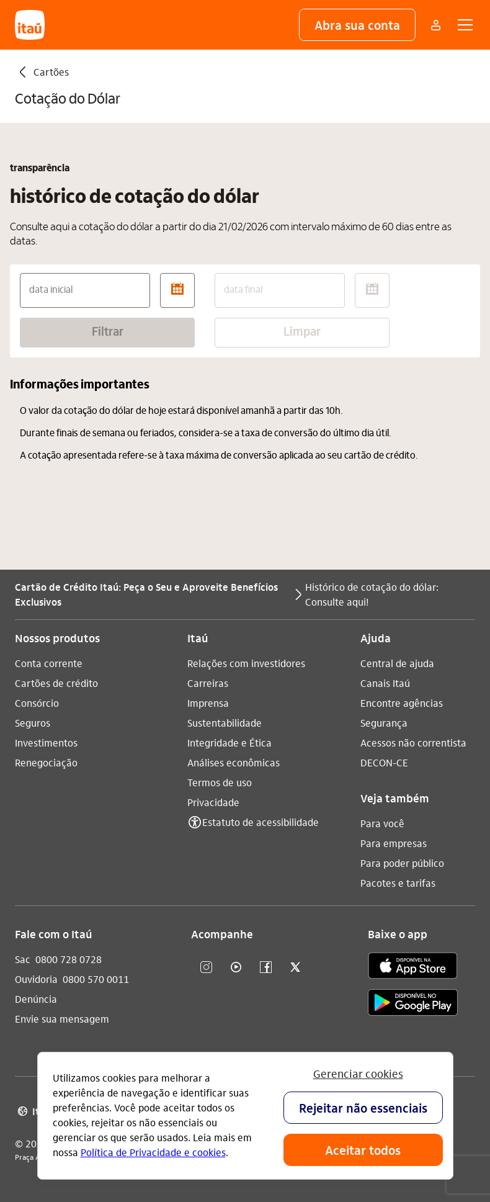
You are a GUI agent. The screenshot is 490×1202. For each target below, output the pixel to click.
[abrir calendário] (177, 290)
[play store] (413, 1004)
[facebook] (265, 968)
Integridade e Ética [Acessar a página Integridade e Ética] (229, 742)
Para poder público (402, 862)
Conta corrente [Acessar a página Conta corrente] (48, 663)
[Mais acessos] (435, 25)
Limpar (302, 332)
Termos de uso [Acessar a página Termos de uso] (219, 782)
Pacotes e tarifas (397, 882)
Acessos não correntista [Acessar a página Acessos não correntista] (413, 742)
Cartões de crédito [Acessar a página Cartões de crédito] (56, 682)
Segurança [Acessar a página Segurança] (384, 722)
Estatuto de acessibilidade (260, 821)
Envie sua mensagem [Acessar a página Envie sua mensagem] (62, 1018)
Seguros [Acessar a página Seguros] (32, 722)
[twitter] (295, 968)
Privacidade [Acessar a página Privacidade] (213, 802)
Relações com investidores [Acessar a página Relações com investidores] (246, 663)
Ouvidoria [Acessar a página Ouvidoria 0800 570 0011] (36, 978)
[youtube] (236, 968)
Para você (382, 823)
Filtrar (107, 332)
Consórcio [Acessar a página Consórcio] (37, 702)
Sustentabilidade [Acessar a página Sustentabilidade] (224, 722)
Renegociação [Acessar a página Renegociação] (46, 762)
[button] (357, 25)
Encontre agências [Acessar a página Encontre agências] (401, 702)
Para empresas (393, 843)
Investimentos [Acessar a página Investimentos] (46, 742)
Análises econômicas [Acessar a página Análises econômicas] (233, 762)
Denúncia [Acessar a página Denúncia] (36, 998)
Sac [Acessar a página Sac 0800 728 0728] (22, 959)
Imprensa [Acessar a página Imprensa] (208, 702)
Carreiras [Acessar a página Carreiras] (207, 682)
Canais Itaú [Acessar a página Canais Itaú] (385, 682)
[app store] (413, 967)
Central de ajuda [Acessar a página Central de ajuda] (397, 663)
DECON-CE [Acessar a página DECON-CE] (384, 762)
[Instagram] (206, 968)
